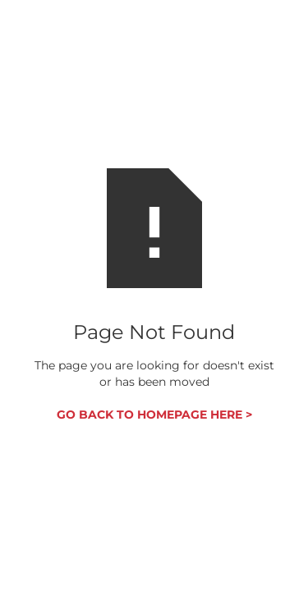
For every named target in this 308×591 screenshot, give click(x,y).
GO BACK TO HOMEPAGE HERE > (154, 414)
